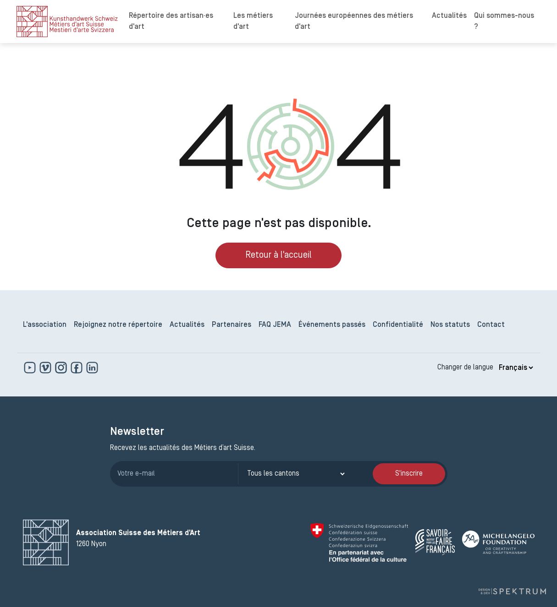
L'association (44, 325)
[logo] (67, 21)
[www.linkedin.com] (92, 367)
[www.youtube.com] (31, 367)
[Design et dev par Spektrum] (512, 591)
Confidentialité (398, 325)
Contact (491, 325)
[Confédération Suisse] (359, 542)
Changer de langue (465, 367)
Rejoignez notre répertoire (118, 325)
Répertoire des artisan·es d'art (171, 21)
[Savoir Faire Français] (435, 542)
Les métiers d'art (253, 21)
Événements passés (331, 325)
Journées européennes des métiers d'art (354, 21)
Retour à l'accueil (278, 255)
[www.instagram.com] (62, 367)
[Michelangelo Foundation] (498, 542)
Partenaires (231, 325)
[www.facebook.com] (77, 367)
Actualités (449, 16)
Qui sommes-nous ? (504, 21)
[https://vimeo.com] (46, 367)
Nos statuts (450, 325)
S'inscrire (409, 474)
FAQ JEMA (275, 325)
